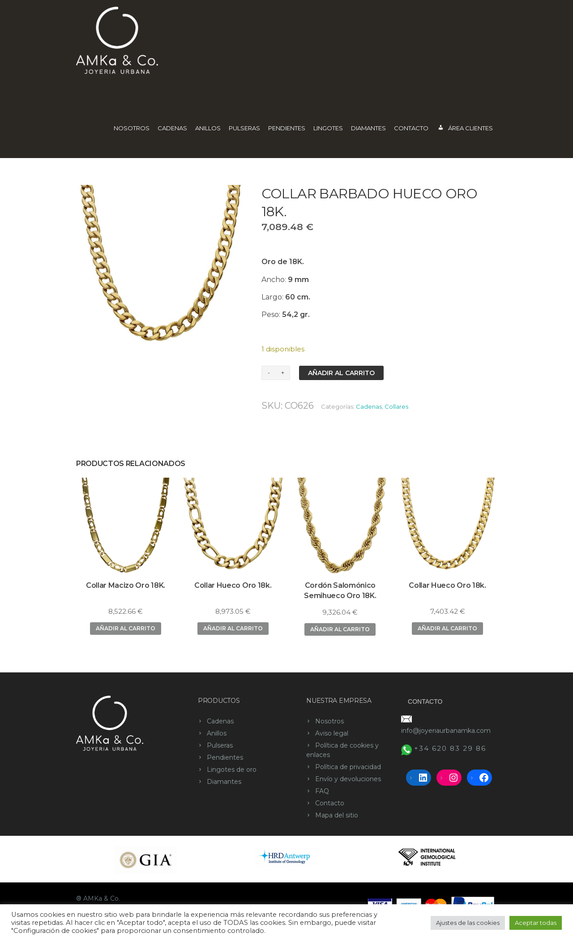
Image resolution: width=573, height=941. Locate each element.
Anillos (208, 128)
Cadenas (172, 128)
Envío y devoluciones (348, 779)
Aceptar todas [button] (535, 922)
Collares (396, 406)
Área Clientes (464, 128)
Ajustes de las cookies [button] (468, 922)
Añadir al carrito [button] (125, 628)
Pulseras (244, 128)
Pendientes (286, 128)
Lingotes (328, 128)
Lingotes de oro (232, 770)
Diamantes (368, 128)
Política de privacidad (348, 767)
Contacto (411, 128)
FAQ (322, 791)
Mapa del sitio (336, 815)
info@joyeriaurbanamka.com (446, 731)
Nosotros (132, 128)
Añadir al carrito (341, 373)
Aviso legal (331, 733)
